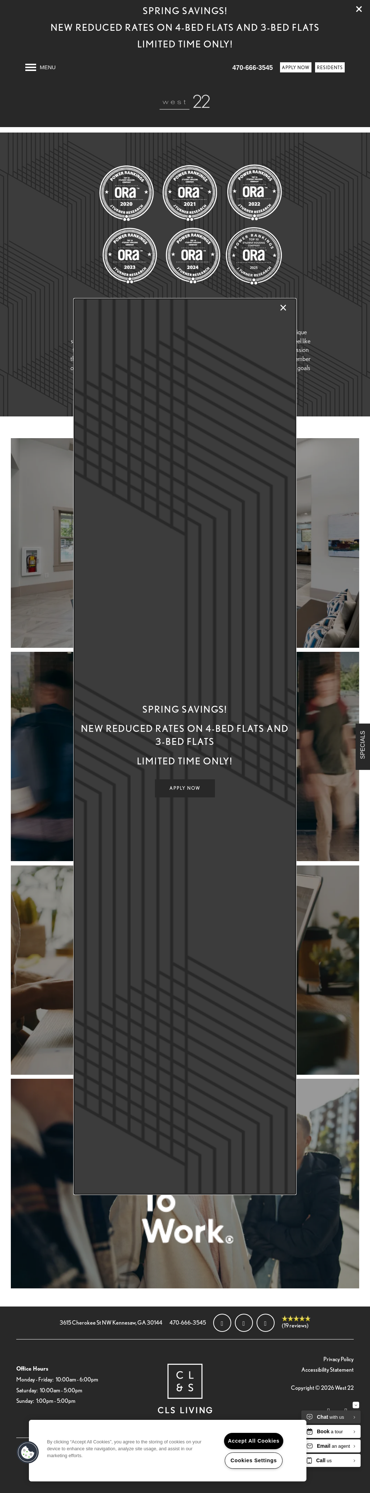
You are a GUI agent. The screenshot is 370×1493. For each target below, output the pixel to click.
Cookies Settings (254, 1460)
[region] (167, 1450)
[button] (185, 788)
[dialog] (185, 747)
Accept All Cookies (254, 1441)
